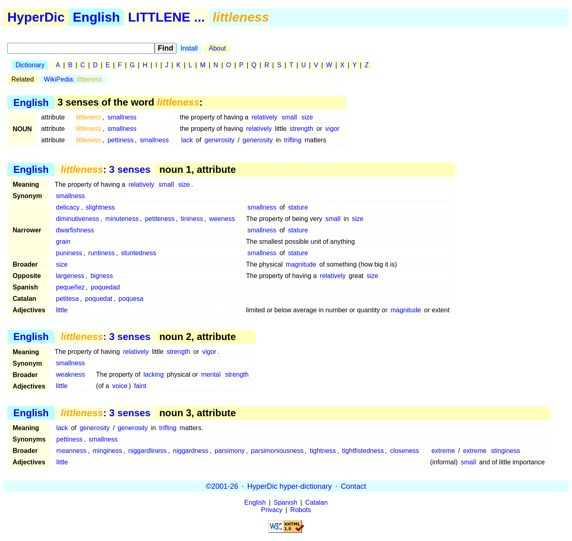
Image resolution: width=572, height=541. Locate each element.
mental (211, 374)
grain (63, 241)
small (289, 117)
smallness (122, 117)
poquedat (99, 298)
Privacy (271, 509)
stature (298, 207)
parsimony (229, 450)
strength (302, 128)
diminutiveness (77, 218)
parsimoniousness (277, 450)
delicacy (68, 207)
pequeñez (70, 287)
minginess (107, 450)
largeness (70, 275)
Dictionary (29, 65)
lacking (154, 374)
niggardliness (147, 450)
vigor (332, 128)
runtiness (101, 253)
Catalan (316, 502)
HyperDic (36, 17)
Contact (353, 486)
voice (119, 385)
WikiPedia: (73, 79)
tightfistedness (363, 450)
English (96, 17)
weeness (222, 218)
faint (140, 385)
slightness (100, 207)
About (217, 48)
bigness (102, 275)
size (307, 117)
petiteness (159, 218)
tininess (192, 218)
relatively (264, 117)
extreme (443, 450)
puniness (69, 253)
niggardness (190, 450)
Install (189, 48)
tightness (323, 450)
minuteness (122, 218)
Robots (300, 509)
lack (186, 140)
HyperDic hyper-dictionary (289, 486)
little (61, 310)
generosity (220, 140)
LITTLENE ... (166, 17)
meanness (71, 450)
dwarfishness (75, 230)
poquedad (105, 287)
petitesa (67, 298)
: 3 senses (105, 169)
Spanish (285, 502)
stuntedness (138, 253)
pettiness (121, 140)
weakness (70, 374)
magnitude (301, 264)
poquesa (131, 298)
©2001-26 (222, 486)
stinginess (505, 450)
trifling (293, 140)
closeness (404, 450)
